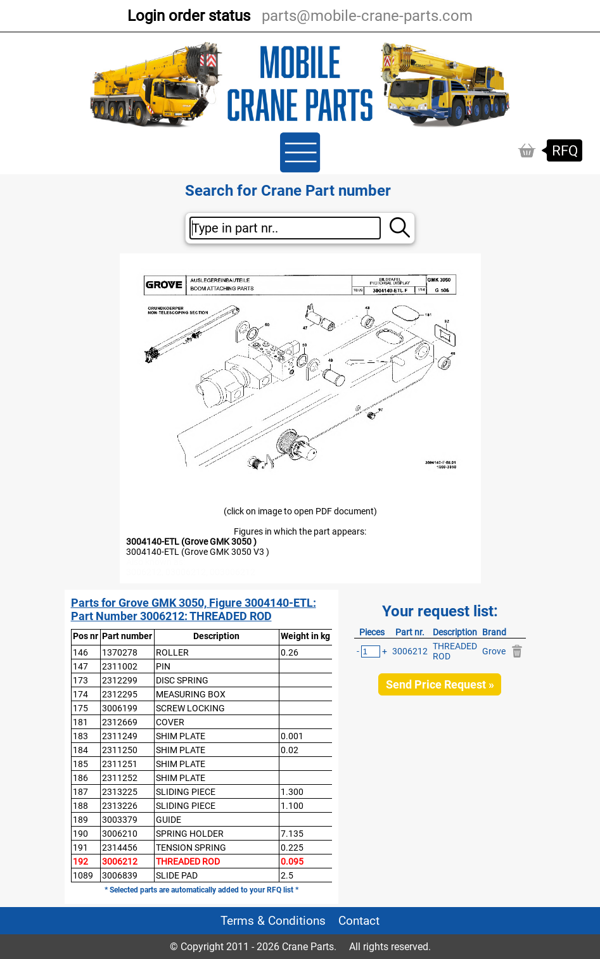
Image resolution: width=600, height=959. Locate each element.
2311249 (119, 736)
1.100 (292, 806)
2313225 (119, 792)
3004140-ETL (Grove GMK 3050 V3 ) (197, 552)
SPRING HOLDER (190, 834)
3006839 (119, 875)
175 (80, 708)
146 (80, 652)
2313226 (119, 806)
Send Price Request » (440, 684)
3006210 (119, 834)
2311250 (119, 750)
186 (80, 778)
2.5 (287, 875)
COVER (170, 722)
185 (80, 764)
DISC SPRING (182, 680)
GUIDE (168, 820)
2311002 (119, 666)
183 (80, 736)
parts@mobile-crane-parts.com (367, 16)
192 (80, 861)
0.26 (289, 652)
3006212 (119, 861)
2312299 (119, 680)
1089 (83, 875)
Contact (359, 920)
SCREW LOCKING (190, 708)
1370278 (119, 652)
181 (80, 722)
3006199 (119, 708)
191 (80, 847)
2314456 (119, 847)
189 (80, 820)
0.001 (292, 736)
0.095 (292, 861)
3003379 (119, 820)
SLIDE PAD (177, 875)
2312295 (119, 694)
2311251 (119, 764)
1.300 (292, 792)
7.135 (292, 834)
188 (80, 806)
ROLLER (172, 652)
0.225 (292, 847)
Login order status (188, 16)
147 (80, 666)
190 (80, 834)
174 (80, 694)
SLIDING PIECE (185, 792)
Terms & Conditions (273, 920)
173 (80, 680)
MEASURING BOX (191, 694)
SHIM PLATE (180, 736)
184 (80, 750)
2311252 (119, 778)
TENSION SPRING (191, 847)
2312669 (119, 722)
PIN (163, 666)
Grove (494, 651)
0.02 (289, 750)
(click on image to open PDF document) (300, 511)
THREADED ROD (188, 861)
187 (80, 792)
